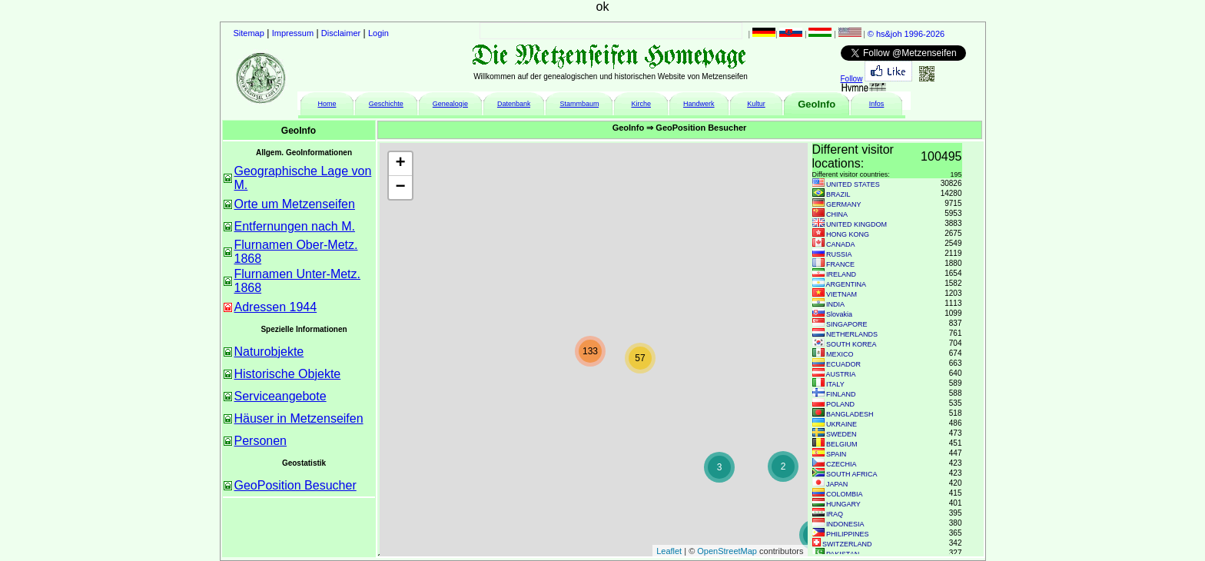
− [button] (400, 187)
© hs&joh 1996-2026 (906, 33)
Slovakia (839, 314)
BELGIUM (842, 444)
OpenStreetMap (727, 551)
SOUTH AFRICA (852, 474)
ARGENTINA (846, 284)
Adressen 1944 (275, 307)
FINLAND (841, 394)
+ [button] (400, 163)
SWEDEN (841, 434)
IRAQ (834, 514)
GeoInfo (816, 104)
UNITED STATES (853, 184)
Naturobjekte (269, 351)
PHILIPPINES (847, 534)
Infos (877, 104)
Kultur (756, 104)
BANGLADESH (850, 414)
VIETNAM (841, 294)
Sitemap (249, 33)
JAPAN (837, 484)
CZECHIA (841, 464)
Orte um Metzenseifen (294, 204)
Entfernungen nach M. (294, 226)
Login (378, 33)
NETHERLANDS (852, 334)
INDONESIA (845, 524)
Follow (852, 79)
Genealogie (450, 104)
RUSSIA (839, 254)
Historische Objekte (287, 373)
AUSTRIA (841, 374)
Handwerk (699, 104)
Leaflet (669, 551)
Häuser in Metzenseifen (298, 418)
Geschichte (386, 104)
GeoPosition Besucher (295, 485)
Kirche (641, 104)
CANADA (840, 244)
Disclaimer (340, 33)
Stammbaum (579, 104)
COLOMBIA (844, 494)
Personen (260, 440)
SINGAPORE (847, 324)
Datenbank (514, 104)
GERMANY (843, 204)
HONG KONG (847, 234)
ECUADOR (843, 364)
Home (326, 104)
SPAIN (836, 454)
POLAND (840, 404)
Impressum (293, 33)
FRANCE (840, 264)
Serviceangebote (280, 396)
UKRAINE (841, 424)
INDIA (835, 304)
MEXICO (840, 354)
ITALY (835, 384)
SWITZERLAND (847, 544)
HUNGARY (843, 504)
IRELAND (841, 274)
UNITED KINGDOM (856, 224)
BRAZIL (838, 194)
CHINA (837, 214)
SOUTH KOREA (851, 344)
